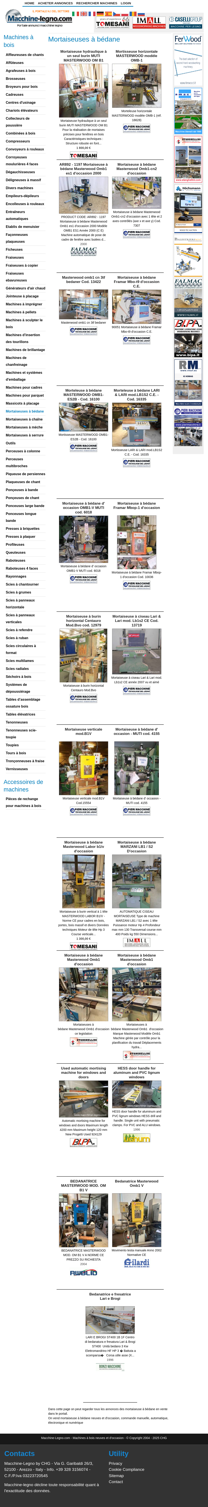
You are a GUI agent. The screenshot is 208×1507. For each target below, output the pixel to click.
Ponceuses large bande (25, 506)
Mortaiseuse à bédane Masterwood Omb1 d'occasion (83, 959)
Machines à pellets (21, 312)
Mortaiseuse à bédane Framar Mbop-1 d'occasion (136, 505)
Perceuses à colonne (23, 451)
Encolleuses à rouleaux (25, 204)
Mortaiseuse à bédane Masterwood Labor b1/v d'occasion (83, 846)
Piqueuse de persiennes (25, 474)
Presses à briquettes (23, 528)
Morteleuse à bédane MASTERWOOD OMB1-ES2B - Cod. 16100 (84, 394)
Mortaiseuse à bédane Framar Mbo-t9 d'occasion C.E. (136, 281)
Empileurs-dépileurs (22, 196)
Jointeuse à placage (22, 296)
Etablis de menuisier (23, 227)
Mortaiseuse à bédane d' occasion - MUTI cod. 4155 (137, 731)
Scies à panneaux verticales (20, 618)
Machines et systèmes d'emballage (24, 376)
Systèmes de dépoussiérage (18, 688)
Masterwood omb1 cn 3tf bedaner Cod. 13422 (83, 279)
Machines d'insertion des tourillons (23, 338)
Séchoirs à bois (18, 677)
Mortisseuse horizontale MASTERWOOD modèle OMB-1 (137, 55)
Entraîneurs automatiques (17, 215)
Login (126, 3)
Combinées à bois (20, 133)
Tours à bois (16, 753)
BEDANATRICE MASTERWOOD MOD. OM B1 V (83, 1185)
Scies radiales (17, 669)
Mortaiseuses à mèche (24, 427)
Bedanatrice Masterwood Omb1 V (136, 1183)
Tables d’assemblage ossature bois (23, 703)
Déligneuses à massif (23, 180)
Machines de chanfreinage (16, 361)
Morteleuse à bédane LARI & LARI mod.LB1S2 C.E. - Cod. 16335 (137, 394)
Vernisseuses (17, 769)
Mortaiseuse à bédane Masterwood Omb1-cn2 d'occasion (136, 168)
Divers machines (19, 188)
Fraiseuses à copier (22, 265)
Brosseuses (15, 78)
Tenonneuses (17, 722)
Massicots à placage (22, 403)
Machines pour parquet (25, 395)
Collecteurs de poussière (18, 122)
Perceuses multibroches (16, 462)
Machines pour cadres (24, 387)
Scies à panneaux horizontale (20, 603)
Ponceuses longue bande (21, 517)
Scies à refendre (19, 630)
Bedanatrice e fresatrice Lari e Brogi (110, 1296)
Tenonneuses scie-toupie (21, 733)
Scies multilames (20, 661)
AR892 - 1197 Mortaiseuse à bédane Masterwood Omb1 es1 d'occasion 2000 (83, 168)
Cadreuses (15, 94)
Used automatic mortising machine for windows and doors (83, 1072)
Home (29, 3)
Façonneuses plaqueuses (17, 238)
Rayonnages (16, 576)
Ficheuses (14, 249)
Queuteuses (16, 552)
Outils (11, 443)
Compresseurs (18, 141)
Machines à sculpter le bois (24, 323)
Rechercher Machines (96, 3)
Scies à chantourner (22, 584)
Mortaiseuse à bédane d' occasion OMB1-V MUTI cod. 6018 (83, 507)
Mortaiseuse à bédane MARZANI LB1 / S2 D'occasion (136, 846)
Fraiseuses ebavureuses (16, 277)
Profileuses (15, 544)
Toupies (12, 745)
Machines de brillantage (25, 350)
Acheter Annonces (55, 3)
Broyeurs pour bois (22, 86)
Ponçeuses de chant (22, 498)
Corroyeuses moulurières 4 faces (22, 160)
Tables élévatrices (20, 714)
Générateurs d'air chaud (25, 288)
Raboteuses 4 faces (22, 568)
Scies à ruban (17, 638)
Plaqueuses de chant (23, 482)
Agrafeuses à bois (21, 71)
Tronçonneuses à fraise (25, 761)
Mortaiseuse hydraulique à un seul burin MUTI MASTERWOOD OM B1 (83, 55)
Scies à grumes (18, 592)
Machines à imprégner (24, 304)
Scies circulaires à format (21, 649)
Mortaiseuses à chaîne (24, 419)
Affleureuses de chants (25, 55)
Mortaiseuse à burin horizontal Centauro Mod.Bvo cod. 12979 (83, 620)
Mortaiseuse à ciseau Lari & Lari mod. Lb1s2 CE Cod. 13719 (137, 620)
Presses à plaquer (20, 536)
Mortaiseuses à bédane (25, 411)
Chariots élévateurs (22, 110)
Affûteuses (15, 63)
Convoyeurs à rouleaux (25, 149)
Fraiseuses (15, 257)
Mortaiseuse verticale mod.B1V (83, 731)
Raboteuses (15, 560)
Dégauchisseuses (20, 172)
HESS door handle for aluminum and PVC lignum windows (136, 1072)
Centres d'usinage (21, 102)
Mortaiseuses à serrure (25, 435)
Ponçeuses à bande (22, 490)
